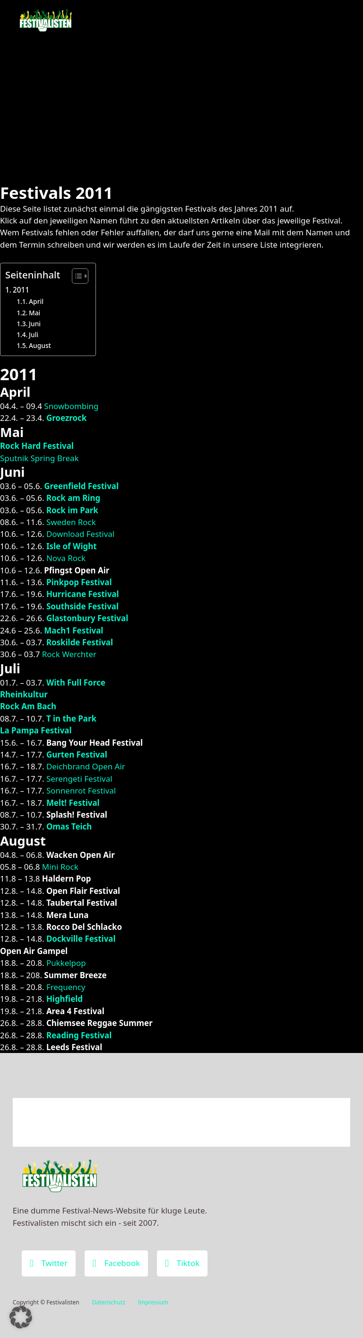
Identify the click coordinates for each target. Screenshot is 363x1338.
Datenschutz (108, 1302)
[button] (21, 1317)
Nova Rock (66, 558)
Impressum (153, 1302)
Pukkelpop (66, 962)
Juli (33, 334)
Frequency (66, 986)
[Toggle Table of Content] (75, 276)
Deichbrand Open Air (85, 766)
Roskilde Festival (79, 642)
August (40, 345)
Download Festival (80, 533)
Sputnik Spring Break (39, 458)
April (36, 301)
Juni (35, 323)
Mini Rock (60, 866)
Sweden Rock (71, 522)
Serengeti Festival (79, 778)
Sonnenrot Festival (81, 790)
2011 (21, 289)
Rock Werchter (69, 654)
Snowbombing (71, 406)
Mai (34, 312)
